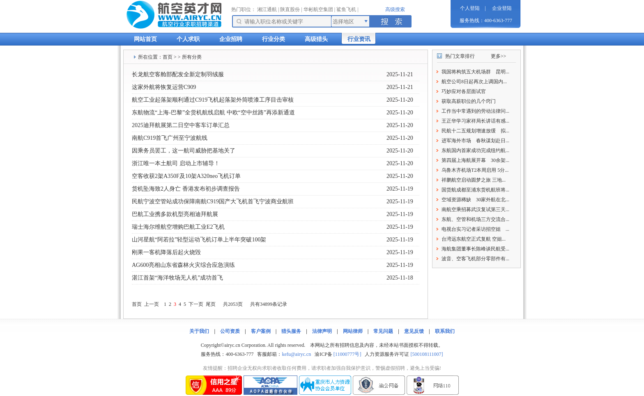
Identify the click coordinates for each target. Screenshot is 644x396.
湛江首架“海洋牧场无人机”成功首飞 (177, 278)
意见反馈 (414, 331)
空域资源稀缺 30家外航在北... (475, 200)
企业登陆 (502, 8)
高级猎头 (316, 39)
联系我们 (445, 331)
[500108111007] (426, 354)
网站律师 (353, 331)
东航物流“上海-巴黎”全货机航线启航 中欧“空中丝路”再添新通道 (213, 112)
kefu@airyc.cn (296, 354)
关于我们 (199, 331)
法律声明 (322, 331)
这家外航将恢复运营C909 (164, 87)
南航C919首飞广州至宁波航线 (169, 138)
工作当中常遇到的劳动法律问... (475, 111)
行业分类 (273, 39)
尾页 (211, 304)
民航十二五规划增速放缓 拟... (475, 131)
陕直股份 (290, 9)
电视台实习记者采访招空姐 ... (475, 229)
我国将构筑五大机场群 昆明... (475, 72)
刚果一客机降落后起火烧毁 (166, 252)
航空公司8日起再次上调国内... (474, 81)
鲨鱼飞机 (346, 9)
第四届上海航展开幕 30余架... (475, 160)
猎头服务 (291, 331)
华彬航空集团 (318, 9)
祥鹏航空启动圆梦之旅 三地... (474, 180)
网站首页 (145, 39)
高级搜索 (395, 9)
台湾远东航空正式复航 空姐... (474, 239)
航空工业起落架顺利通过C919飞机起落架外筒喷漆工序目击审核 (213, 100)
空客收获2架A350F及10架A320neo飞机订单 (186, 176)
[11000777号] (347, 354)
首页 (167, 57)
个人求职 (188, 39)
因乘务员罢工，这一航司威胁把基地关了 (183, 151)
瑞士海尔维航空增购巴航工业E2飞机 (178, 227)
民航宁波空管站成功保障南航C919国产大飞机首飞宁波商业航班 (213, 201)
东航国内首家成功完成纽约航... (475, 150)
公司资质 (230, 331)
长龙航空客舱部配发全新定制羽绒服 (178, 74)
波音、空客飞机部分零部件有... (475, 259)
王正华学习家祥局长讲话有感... (475, 121)
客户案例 (261, 331)
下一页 (196, 304)
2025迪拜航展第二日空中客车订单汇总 (181, 125)
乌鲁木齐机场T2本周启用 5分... (475, 170)
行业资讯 (358, 39)
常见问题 (383, 331)
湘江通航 (267, 9)
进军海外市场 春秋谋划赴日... (475, 140)
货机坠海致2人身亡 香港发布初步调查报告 (186, 189)
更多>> (498, 56)
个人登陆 (470, 8)
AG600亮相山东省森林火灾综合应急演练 (183, 265)
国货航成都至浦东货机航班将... (475, 190)
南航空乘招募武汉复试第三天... (475, 209)
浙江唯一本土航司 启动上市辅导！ (176, 163)
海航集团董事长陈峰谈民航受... (475, 249)
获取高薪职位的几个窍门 (469, 101)
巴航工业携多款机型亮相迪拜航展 (175, 214)
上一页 (151, 304)
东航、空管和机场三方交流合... (475, 219)
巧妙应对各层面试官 (464, 91)
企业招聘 (230, 39)
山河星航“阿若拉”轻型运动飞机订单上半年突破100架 (199, 240)
